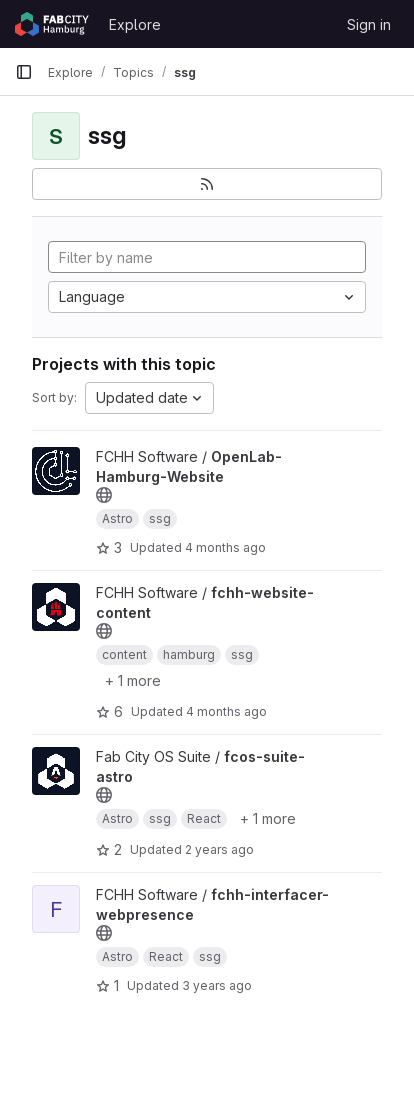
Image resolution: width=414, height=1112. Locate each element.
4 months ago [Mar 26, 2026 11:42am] (225, 547)
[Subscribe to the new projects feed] (207, 184)
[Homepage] (52, 24)
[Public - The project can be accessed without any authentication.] (104, 495)
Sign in (369, 24)
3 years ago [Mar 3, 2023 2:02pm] (217, 985)
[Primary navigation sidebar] (24, 72)
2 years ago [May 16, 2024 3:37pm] (219, 849)
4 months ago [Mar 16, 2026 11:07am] (226, 711)
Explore (135, 24)
